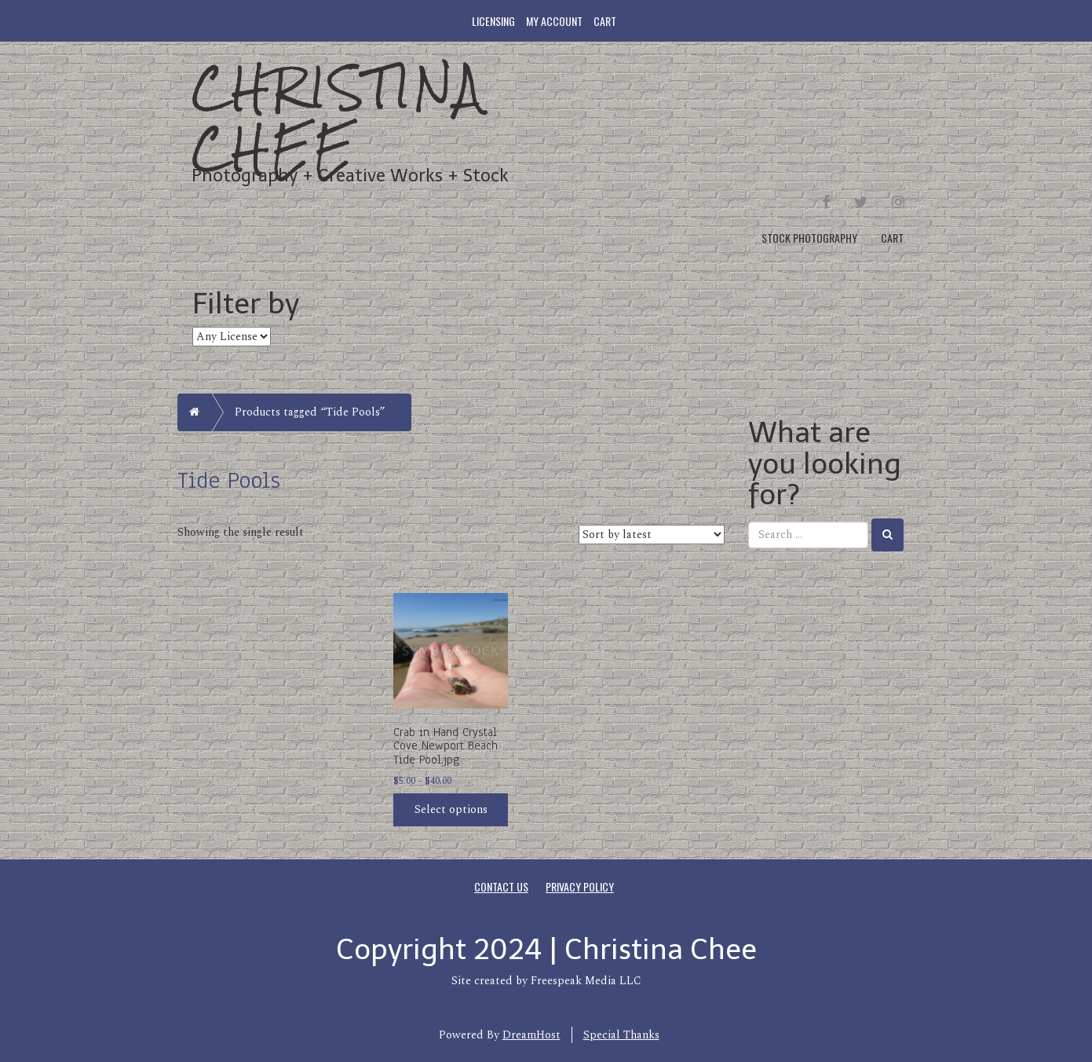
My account (554, 21)
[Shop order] (652, 534)
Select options (451, 809)
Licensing (493, 21)
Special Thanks (621, 1035)
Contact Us (501, 886)
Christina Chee (338, 117)
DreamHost (531, 1035)
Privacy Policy (580, 886)
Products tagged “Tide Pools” (310, 412)
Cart (604, 21)
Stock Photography (809, 237)
